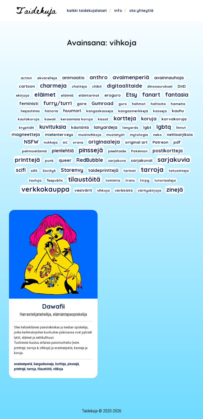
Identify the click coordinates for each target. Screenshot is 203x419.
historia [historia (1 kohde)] (51, 111)
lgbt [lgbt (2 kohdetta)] (147, 127)
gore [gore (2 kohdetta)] (81, 103)
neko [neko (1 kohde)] (157, 135)
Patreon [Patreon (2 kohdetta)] (160, 142)
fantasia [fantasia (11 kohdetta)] (176, 94)
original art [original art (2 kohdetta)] (136, 142)
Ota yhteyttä (141, 10)
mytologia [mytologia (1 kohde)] (139, 135)
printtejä (19, 369)
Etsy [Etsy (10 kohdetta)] (131, 94)
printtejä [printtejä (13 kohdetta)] (27, 159)
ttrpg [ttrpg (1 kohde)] (144, 180)
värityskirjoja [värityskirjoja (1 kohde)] (149, 190)
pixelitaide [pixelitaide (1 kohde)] (117, 151)
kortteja (60, 364)
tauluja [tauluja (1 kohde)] (35, 180)
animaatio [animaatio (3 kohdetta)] (73, 77)
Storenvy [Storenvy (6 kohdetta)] (72, 170)
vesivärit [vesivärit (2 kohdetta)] (83, 190)
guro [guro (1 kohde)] (122, 104)
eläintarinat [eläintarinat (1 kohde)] (89, 95)
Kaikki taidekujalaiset (87, 10)
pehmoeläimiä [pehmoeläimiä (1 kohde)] (34, 151)
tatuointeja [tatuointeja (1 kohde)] (179, 170)
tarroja (31, 369)
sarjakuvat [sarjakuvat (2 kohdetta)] (142, 160)
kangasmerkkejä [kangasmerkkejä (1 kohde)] (133, 111)
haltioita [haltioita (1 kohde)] (158, 104)
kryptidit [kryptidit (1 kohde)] (26, 127)
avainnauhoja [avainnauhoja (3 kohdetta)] (169, 77)
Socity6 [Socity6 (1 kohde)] (49, 170)
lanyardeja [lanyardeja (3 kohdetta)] (105, 127)
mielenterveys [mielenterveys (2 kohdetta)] (59, 134)
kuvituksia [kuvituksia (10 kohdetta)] (52, 126)
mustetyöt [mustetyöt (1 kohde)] (115, 135)
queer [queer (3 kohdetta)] (65, 160)
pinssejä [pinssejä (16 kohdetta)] (91, 150)
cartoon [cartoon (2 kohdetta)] (27, 86)
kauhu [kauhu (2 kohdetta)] (178, 110)
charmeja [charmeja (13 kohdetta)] (53, 85)
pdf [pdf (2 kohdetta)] (177, 142)
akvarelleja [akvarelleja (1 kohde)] (47, 78)
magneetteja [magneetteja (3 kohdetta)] (26, 134)
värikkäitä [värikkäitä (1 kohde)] (124, 190)
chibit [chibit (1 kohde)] (97, 86)
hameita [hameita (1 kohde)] (178, 104)
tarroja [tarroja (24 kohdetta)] (152, 169)
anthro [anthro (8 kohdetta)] (99, 77)
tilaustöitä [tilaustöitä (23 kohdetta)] (84, 179)
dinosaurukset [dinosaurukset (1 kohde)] (160, 86)
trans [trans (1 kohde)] (130, 180)
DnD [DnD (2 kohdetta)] (182, 86)
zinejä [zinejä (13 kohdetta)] (174, 189)
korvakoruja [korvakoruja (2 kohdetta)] (174, 118)
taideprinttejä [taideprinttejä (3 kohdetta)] (103, 170)
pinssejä (73, 364)
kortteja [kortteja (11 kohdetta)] (124, 118)
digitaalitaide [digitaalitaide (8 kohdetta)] (124, 85)
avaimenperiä (23, 364)
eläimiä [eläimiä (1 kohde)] (67, 95)
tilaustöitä (45, 369)
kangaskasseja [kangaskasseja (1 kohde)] (99, 111)
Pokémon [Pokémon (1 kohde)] (139, 151)
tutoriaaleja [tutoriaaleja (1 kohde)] (165, 180)
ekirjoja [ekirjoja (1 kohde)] (22, 95)
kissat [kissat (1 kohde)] (103, 119)
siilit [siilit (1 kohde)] (34, 170)
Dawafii (53, 306)
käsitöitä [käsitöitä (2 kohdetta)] (80, 127)
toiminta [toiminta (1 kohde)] (112, 180)
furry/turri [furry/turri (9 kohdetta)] (57, 103)
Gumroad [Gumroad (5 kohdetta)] (102, 103)
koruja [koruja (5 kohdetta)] (148, 119)
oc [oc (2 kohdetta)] (65, 142)
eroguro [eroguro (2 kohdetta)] (112, 95)
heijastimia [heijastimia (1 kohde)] (30, 111)
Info (118, 10)
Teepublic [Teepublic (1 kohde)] (55, 180)
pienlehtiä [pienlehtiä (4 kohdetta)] (63, 150)
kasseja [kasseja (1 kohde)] (160, 111)
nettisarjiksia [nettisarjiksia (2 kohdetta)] (180, 134)
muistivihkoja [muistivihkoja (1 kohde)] (89, 135)
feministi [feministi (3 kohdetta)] (28, 103)
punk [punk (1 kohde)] (49, 160)
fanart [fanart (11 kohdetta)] (151, 94)
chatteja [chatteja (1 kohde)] (79, 86)
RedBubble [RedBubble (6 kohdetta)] (89, 160)
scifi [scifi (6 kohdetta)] (21, 170)
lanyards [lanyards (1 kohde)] (130, 127)
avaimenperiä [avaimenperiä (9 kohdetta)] (131, 77)
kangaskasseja (44, 364)
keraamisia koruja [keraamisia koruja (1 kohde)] (77, 119)
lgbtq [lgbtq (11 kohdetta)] (163, 126)
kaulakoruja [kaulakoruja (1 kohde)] (28, 119)
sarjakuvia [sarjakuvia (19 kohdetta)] (174, 159)
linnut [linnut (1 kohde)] (181, 127)
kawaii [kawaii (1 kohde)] (50, 119)
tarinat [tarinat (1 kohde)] (129, 170)
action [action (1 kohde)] (26, 78)
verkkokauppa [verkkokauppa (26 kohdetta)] (45, 189)
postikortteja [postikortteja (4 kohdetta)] (168, 150)
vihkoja (58, 369)
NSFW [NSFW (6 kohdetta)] (31, 142)
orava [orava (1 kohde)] (78, 142)
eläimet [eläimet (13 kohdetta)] (45, 94)
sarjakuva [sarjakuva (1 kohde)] (117, 160)
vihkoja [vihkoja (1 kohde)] (103, 190)
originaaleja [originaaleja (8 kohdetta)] (104, 141)
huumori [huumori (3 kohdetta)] (72, 110)
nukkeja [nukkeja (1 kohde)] (51, 142)
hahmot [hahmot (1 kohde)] (139, 104)
